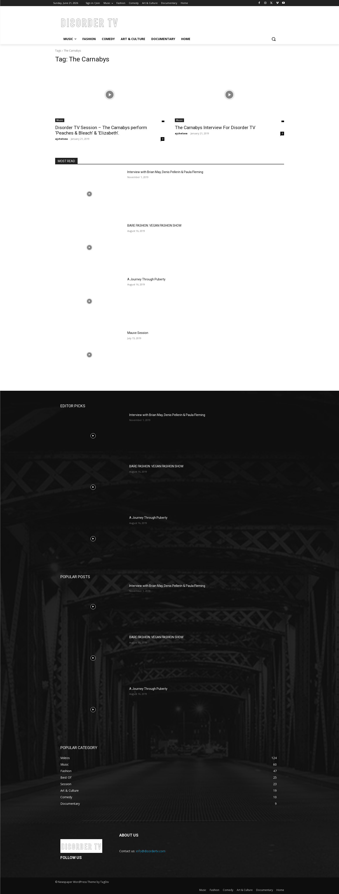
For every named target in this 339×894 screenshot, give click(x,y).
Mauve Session (137, 333)
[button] (273, 39)
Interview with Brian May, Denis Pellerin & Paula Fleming (165, 172)
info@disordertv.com (150, 851)
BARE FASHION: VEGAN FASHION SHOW (154, 225)
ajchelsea (61, 138)
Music (59, 120)
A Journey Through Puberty (146, 279)
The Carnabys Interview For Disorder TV (215, 127)
